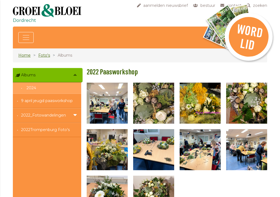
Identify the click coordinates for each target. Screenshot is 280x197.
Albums (28, 75)
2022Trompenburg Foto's (45, 129)
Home (24, 55)
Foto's (44, 55)
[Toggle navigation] (26, 37)
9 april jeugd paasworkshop (47, 100)
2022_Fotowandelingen (43, 115)
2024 (31, 87)
